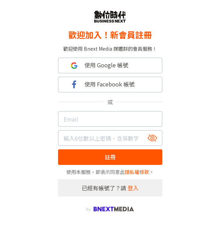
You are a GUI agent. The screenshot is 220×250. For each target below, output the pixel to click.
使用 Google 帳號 (98, 65)
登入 (133, 188)
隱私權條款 (137, 171)
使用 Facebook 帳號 (102, 84)
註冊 (110, 157)
